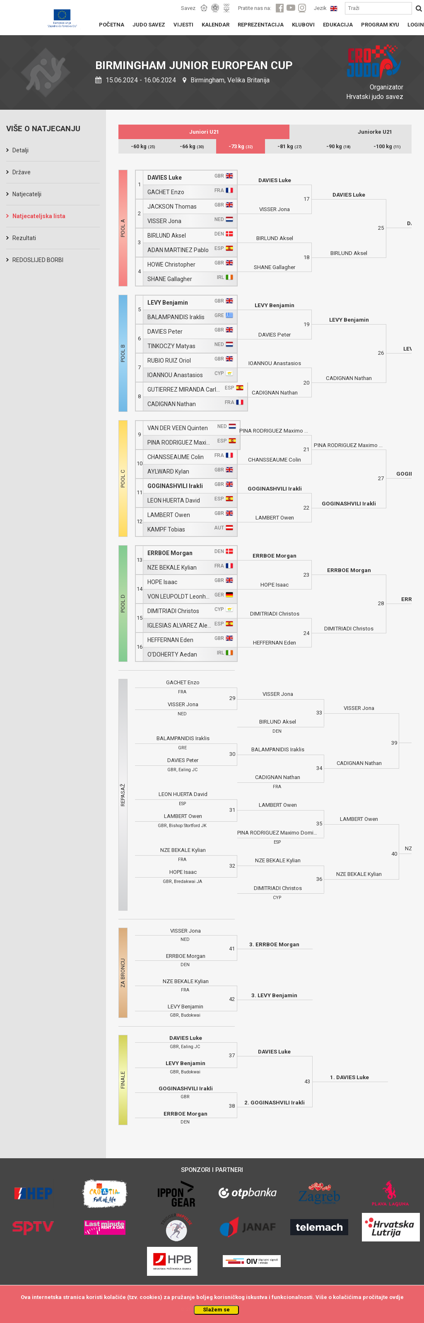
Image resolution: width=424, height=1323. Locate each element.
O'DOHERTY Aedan (172, 655)
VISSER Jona (164, 221)
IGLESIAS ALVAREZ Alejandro (179, 626)
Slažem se (216, 1309)
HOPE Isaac (162, 582)
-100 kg (387, 146)
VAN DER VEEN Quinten (177, 428)
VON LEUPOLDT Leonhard (179, 597)
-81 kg (289, 146)
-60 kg (143, 146)
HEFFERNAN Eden (170, 640)
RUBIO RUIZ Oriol (169, 361)
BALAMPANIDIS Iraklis (176, 317)
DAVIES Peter (165, 332)
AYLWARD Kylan (168, 472)
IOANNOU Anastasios (175, 375)
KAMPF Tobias (166, 530)
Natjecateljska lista (38, 216)
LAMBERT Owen (168, 515)
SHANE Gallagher (169, 279)
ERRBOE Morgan (170, 553)
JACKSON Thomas (172, 207)
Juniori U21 (204, 132)
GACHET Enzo (165, 192)
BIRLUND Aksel (166, 236)
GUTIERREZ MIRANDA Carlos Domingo (184, 390)
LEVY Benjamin (167, 303)
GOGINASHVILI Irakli (175, 486)
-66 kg (192, 146)
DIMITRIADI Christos (173, 611)
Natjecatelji (26, 194)
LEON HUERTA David (173, 501)
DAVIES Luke (164, 178)
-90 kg (338, 146)
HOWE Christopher (171, 265)
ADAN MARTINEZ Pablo (178, 250)
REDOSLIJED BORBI (37, 260)
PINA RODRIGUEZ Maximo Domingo (181, 443)
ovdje (396, 1297)
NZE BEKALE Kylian (172, 568)
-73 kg (241, 146)
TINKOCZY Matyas (171, 346)
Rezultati (24, 238)
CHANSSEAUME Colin (175, 457)
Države (21, 172)
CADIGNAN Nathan (171, 404)
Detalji (20, 150)
